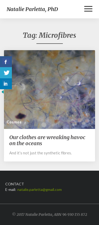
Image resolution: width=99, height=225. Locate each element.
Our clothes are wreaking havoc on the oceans (47, 140)
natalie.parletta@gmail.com (39, 189)
